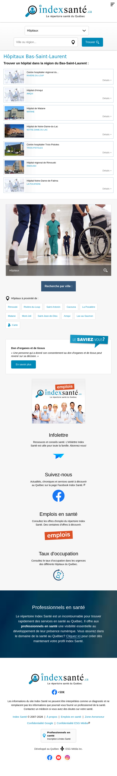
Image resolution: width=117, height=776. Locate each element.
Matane (12, 316)
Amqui (67, 316)
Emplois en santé (71, 716)
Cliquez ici (73, 636)
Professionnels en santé (60, 736)
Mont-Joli (26, 316)
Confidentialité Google (40, 723)
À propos (52, 716)
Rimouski (12, 307)
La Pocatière (88, 307)
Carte (15, 325)
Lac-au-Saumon (85, 316)
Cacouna (71, 307)
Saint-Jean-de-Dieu (47, 316)
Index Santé (20, 716)
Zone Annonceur (94, 716)
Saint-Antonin (53, 307)
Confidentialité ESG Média (72, 723)
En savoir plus (23, 364)
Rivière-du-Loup (32, 307)
